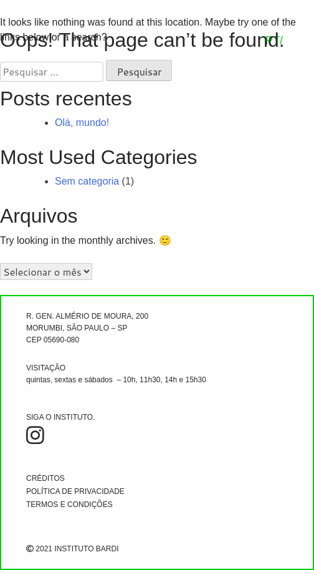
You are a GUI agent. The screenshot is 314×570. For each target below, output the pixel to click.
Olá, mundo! (82, 122)
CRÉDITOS (45, 478)
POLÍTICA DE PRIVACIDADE (75, 491)
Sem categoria (87, 181)
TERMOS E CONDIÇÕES (69, 504)
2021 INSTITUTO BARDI (72, 548)
